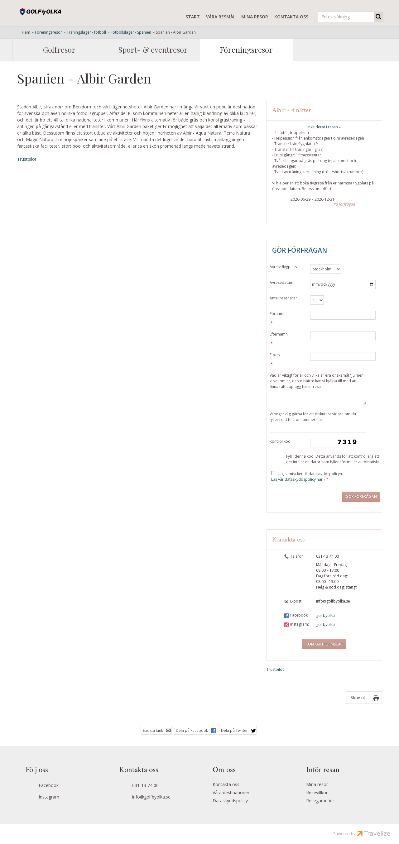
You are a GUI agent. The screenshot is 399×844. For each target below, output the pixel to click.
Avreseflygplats (283, 266)
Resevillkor (317, 792)
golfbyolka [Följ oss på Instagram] (325, 624)
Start (192, 17)
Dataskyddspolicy (230, 800)
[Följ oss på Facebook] (59, 786)
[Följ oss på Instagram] (59, 798)
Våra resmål (220, 17)
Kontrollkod (280, 441)
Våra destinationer (231, 792)
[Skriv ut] (364, 697)
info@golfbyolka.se (333, 601)
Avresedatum (281, 282)
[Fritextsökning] (346, 17)
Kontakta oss (291, 17)
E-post (275, 354)
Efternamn (279, 334)
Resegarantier (320, 800)
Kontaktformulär (324, 644)
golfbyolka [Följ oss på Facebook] (325, 615)
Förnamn (278, 313)
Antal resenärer (283, 298)
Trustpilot (26, 159)
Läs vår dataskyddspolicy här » (298, 479)
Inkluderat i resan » (324, 127)
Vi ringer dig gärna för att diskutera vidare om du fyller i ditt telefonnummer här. (313, 416)
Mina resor (254, 17)
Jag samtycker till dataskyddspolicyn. (307, 476)
